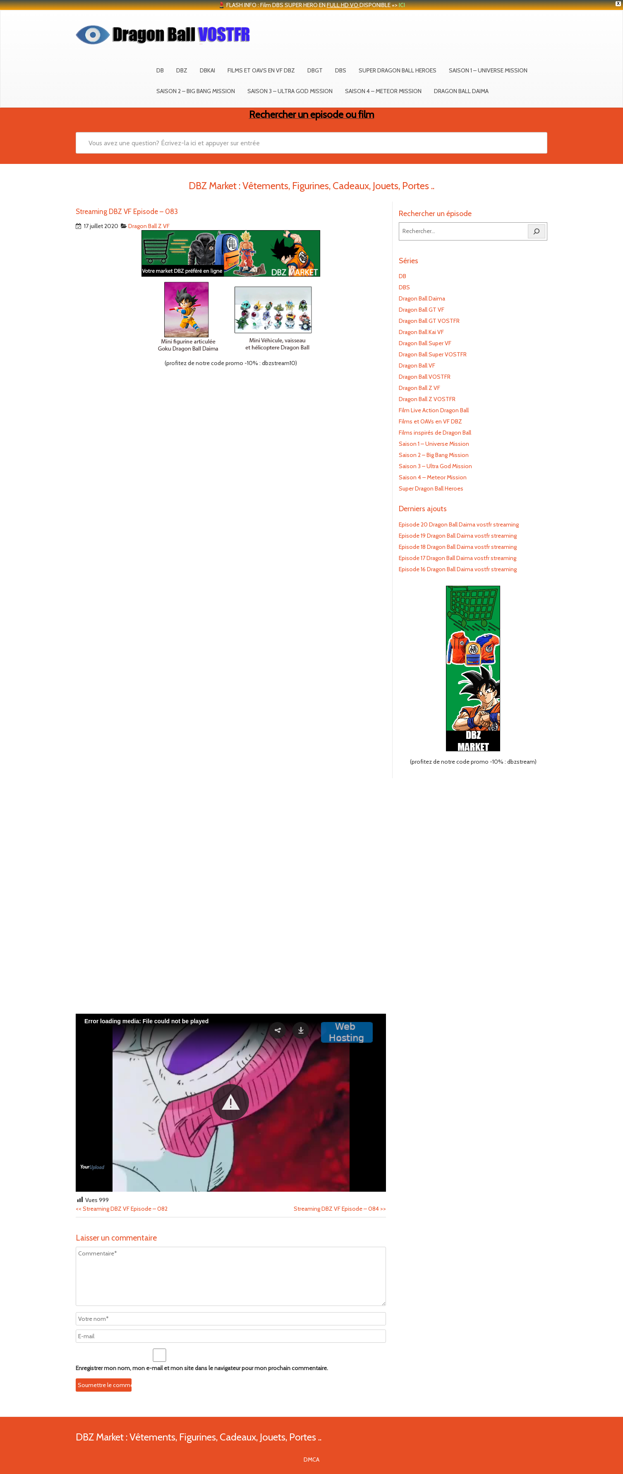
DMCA (311, 1459)
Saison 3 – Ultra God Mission (290, 91)
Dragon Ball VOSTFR (424, 376)
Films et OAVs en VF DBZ (261, 70)
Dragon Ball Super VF (425, 343)
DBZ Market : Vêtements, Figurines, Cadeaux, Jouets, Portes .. (198, 1437)
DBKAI (207, 70)
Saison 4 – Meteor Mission (383, 91)
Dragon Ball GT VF (421, 309)
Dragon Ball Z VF (149, 226)
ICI (402, 5)
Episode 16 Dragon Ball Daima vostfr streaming (458, 569)
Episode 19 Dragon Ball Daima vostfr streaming (458, 535)
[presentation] (132, 1379)
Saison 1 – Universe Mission (488, 70)
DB (160, 70)
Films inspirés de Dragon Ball (435, 432)
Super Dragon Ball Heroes (397, 70)
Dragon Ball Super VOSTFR (433, 354)
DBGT (315, 70)
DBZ (181, 70)
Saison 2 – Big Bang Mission (195, 91)
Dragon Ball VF (417, 365)
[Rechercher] (536, 231)
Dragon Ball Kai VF (421, 332)
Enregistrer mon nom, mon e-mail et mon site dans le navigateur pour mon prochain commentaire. (202, 1368)
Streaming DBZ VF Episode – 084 (340, 1208)
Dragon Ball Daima (461, 91)
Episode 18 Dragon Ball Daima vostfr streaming (458, 547)
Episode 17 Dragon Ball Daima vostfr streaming (457, 558)
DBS (340, 70)
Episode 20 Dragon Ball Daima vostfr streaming (459, 524)
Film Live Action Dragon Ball (434, 410)
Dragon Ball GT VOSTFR (429, 321)
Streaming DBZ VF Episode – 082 (122, 1208)
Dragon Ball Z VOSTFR (427, 399)
